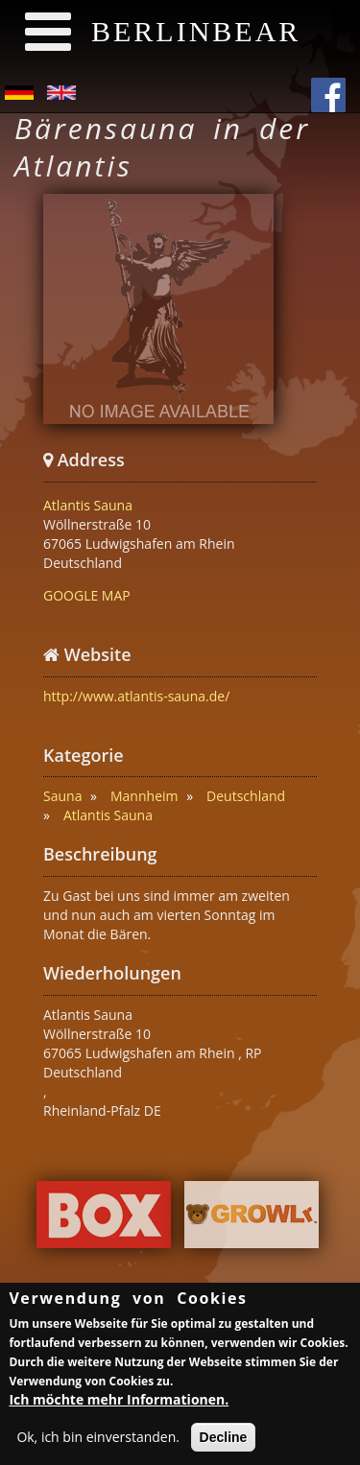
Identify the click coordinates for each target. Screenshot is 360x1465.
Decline (224, 1441)
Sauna (62, 796)
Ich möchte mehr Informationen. (118, 1403)
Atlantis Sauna (87, 505)
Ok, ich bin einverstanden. (98, 1440)
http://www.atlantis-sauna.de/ (136, 696)
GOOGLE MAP (87, 595)
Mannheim (144, 796)
